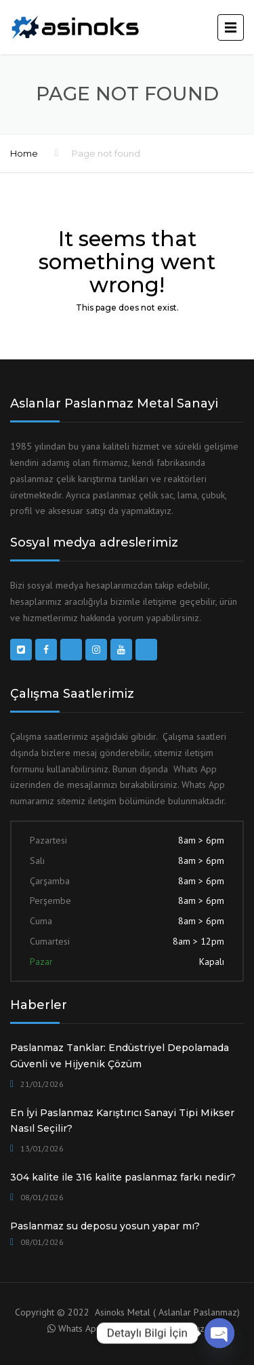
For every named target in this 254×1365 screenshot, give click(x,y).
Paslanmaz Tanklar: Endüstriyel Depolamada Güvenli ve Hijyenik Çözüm (119, 1056)
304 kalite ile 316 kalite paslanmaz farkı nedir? (123, 1177)
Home (24, 153)
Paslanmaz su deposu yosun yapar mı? (105, 1226)
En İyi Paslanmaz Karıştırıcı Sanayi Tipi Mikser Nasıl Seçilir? (122, 1121)
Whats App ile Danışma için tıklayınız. (132, 1328)
